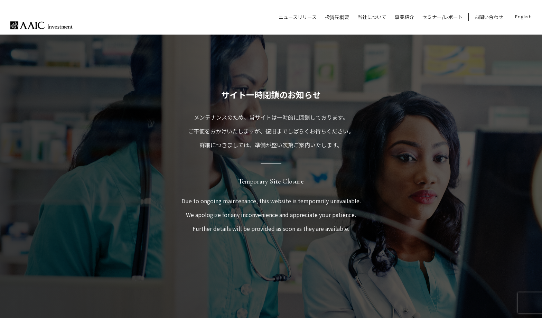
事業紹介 (404, 16)
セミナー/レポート (442, 16)
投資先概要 (337, 16)
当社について (371, 16)
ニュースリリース (298, 16)
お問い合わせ (488, 16)
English (523, 17)
